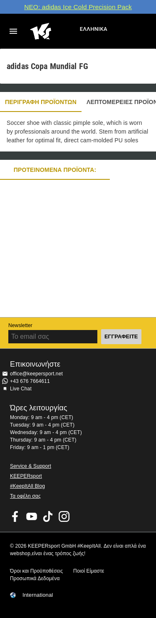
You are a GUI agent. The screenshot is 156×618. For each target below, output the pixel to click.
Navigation (13, 31)
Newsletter (20, 325)
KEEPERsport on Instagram (64, 516)
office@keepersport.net (36, 374)
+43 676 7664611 (30, 381)
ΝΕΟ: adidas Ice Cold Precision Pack (78, 6)
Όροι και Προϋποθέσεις (36, 571)
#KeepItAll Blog (27, 486)
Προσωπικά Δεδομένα (34, 578)
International (37, 595)
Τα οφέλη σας (25, 496)
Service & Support (30, 466)
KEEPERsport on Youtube (31, 516)
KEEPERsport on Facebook (15, 516)
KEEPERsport (26, 476)
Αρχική (54, 31)
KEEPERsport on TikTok (47, 516)
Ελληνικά (93, 29)
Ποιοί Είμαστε (88, 571)
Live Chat (21, 389)
